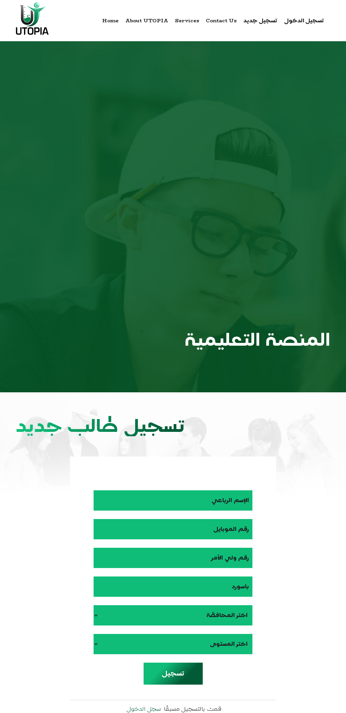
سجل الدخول (143, 709)
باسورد (240, 586)
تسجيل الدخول (304, 20)
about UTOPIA (146, 20)
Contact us (221, 20)
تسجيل (173, 673)
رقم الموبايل (231, 529)
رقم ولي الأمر (230, 558)
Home (110, 20)
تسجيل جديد (260, 20)
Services (187, 20)
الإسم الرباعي (230, 500)
